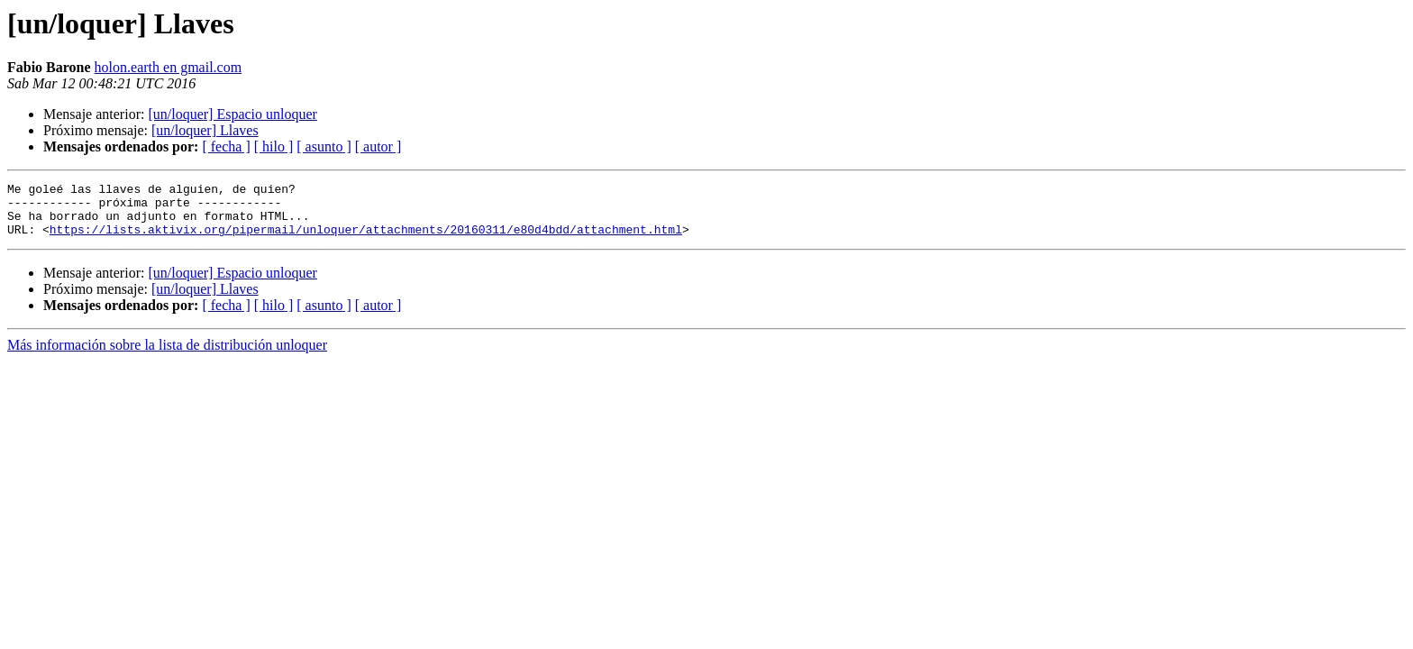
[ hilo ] (274, 146)
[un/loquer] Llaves (205, 130)
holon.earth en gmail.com (168, 67)
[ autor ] (378, 146)
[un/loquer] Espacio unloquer (232, 114)
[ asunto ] (323, 146)
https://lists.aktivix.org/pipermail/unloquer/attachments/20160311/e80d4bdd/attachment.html (366, 240)
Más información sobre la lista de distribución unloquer (167, 355)
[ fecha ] (226, 146)
